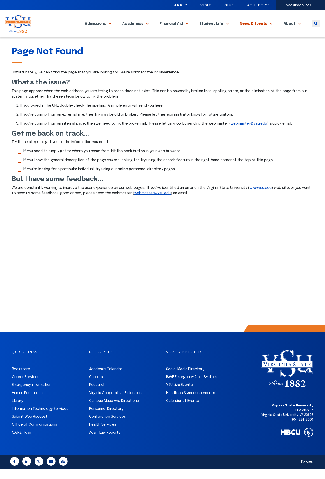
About (289, 29)
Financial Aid (172, 29)
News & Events (254, 29)
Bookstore (21, 379)
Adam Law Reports (105, 443)
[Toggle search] (316, 29)
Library (17, 411)
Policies (307, 471)
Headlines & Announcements (190, 403)
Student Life (211, 29)
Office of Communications (34, 435)
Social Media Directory (185, 379)
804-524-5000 (302, 429)
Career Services (25, 387)
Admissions (96, 29)
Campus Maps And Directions (114, 411)
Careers (96, 387)
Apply (180, 5)
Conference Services (107, 427)
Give (229, 5)
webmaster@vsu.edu (249, 134)
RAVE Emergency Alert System (191, 387)
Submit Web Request (30, 427)
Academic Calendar (105, 379)
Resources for (297, 5)
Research (97, 395)
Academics (133, 29)
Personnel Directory (106, 419)
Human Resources (27, 403)
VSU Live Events (179, 395)
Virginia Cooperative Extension (115, 403)
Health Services (102, 435)
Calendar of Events (182, 411)
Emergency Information (31, 395)
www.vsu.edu (261, 198)
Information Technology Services (40, 419)
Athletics (258, 5)
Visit (205, 5)
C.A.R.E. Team (22, 443)
